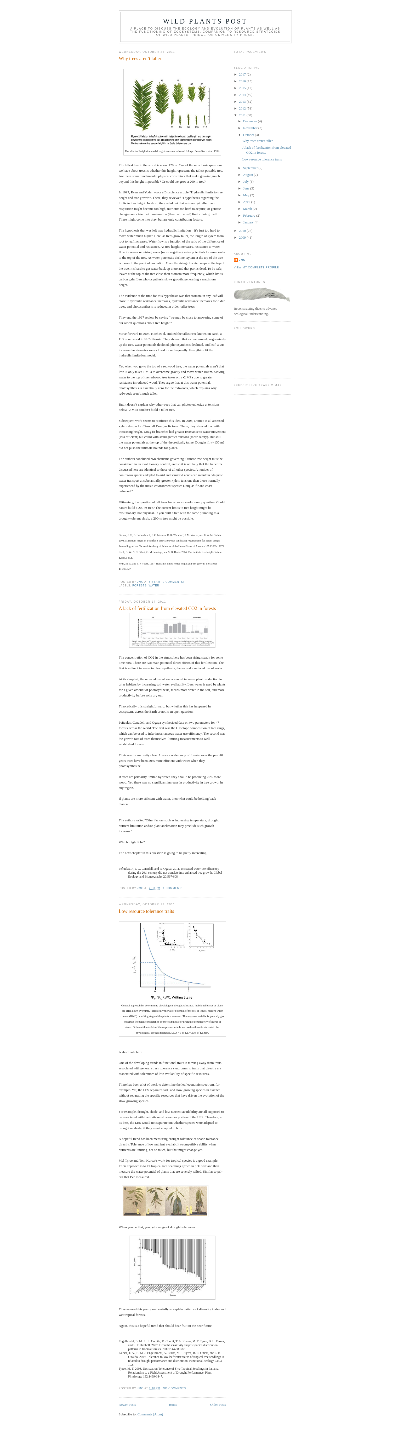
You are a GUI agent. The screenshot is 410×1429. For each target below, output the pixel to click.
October (249, 135)
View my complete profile (256, 267)
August (248, 175)
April (247, 202)
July (246, 181)
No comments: (175, 1388)
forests (139, 585)
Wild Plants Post (205, 21)
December (250, 121)
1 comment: (173, 888)
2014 (243, 95)
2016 (243, 81)
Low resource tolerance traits (146, 911)
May (246, 195)
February (249, 215)
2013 (243, 101)
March (248, 209)
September (251, 168)
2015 (243, 88)
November (250, 128)
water (154, 585)
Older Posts (218, 1405)
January (249, 222)
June (246, 188)
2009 (243, 237)
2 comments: (174, 581)
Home (173, 1405)
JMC (242, 259)
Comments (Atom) (150, 1414)
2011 (243, 115)
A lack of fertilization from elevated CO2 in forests (167, 608)
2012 (243, 108)
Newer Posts (127, 1405)
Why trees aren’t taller (140, 58)
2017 (243, 74)
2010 (243, 231)
